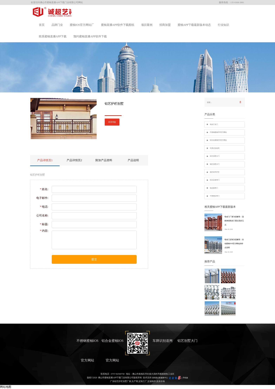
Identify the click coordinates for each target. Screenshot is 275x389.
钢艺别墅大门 (214, 164)
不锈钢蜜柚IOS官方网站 (218, 132)
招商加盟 (165, 24)
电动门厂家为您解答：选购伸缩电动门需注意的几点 (234, 221)
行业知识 (223, 24)
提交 (94, 259)
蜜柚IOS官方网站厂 (82, 24)
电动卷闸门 (214, 188)
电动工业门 (214, 124)
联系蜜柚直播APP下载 (52, 36)
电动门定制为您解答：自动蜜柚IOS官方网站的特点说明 (234, 244)
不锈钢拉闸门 (214, 196)
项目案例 (146, 24)
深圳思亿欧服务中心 (160, 378)
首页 (42, 24)
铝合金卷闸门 (214, 180)
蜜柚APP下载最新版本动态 (194, 24)
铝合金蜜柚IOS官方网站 (218, 140)
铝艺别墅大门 (214, 156)
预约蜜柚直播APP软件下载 (90, 36)
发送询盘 (112, 122)
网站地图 (5, 386)
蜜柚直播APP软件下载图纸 (117, 24)
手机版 (185, 378)
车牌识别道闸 (214, 148)
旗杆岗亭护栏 (214, 172)
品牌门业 (57, 24)
